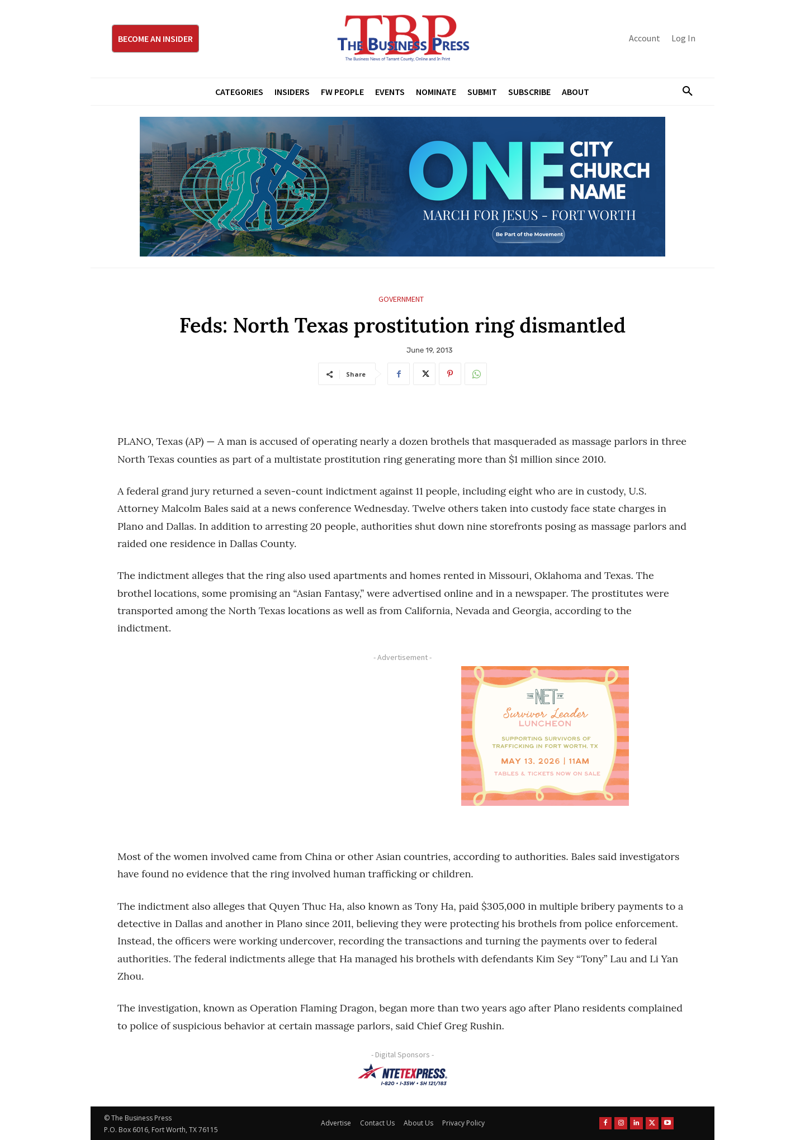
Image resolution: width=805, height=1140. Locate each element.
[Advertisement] (254, 744)
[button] (683, 91)
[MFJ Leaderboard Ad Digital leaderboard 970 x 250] (402, 186)
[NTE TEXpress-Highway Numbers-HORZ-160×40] (402, 1074)
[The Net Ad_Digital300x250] (545, 736)
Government (401, 299)
